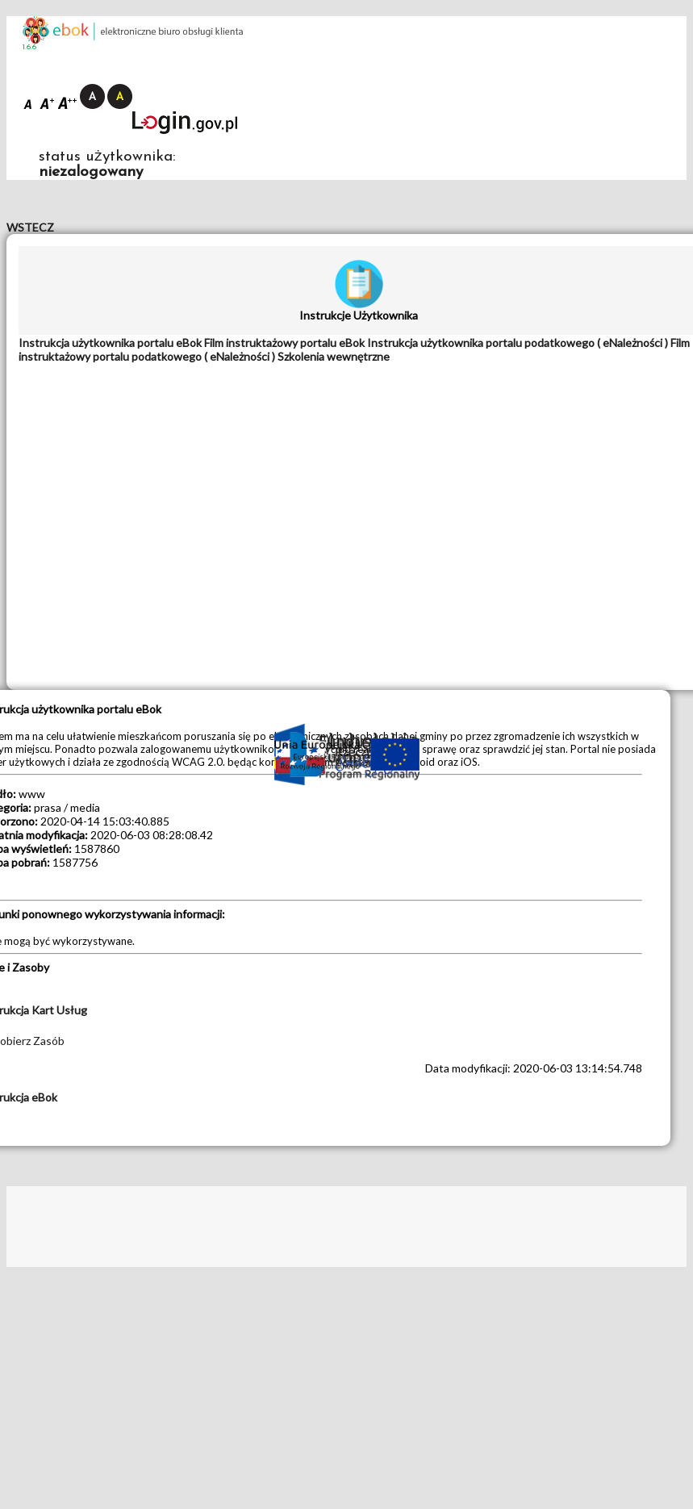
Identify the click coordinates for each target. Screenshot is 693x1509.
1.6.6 (29, 47)
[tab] (111, 342)
